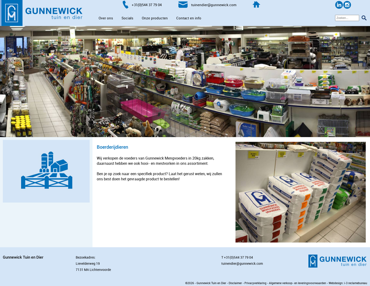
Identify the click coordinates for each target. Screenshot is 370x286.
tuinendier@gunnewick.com (242, 263)
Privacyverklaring (255, 283)
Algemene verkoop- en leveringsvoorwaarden (297, 283)
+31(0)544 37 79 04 (238, 257)
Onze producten (155, 18)
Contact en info (188, 18)
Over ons (106, 18)
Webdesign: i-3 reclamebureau (348, 283)
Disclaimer (235, 283)
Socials (127, 18)
